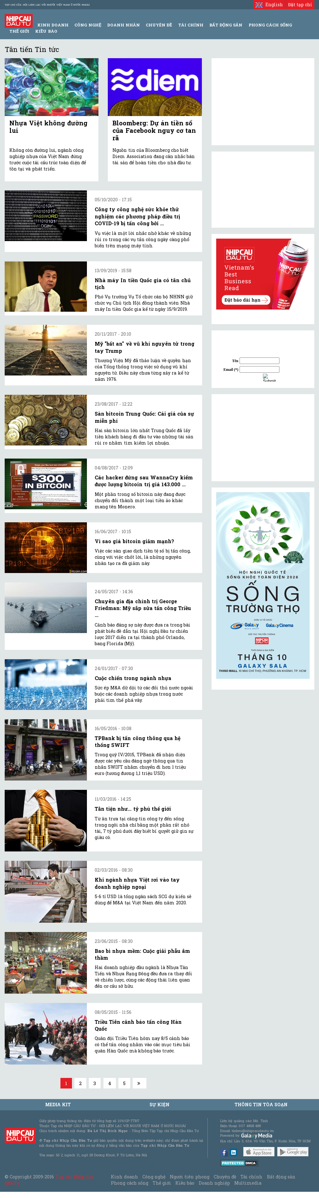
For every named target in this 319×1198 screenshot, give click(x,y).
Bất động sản (225, 25)
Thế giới (19, 31)
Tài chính (251, 1177)
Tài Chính (190, 25)
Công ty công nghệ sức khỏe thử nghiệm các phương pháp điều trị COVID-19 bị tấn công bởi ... (137, 216)
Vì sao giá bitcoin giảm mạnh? (134, 541)
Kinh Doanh (53, 25)
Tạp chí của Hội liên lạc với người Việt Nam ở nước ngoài (47, 4)
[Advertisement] (263, 438)
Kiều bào (46, 31)
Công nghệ (153, 1177)
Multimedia (247, 1183)
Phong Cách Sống (270, 25)
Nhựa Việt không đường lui (48, 126)
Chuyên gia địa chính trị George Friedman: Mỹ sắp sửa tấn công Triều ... (143, 608)
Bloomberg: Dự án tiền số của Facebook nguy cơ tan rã (154, 130)
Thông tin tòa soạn (261, 1104)
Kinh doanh (124, 1177)
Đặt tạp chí (300, 4)
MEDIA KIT (58, 1104)
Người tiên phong (189, 1177)
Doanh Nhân (123, 25)
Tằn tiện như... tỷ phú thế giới (133, 808)
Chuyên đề (159, 25)
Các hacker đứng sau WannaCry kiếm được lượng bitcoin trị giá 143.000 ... (144, 480)
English (269, 4)
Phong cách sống (129, 1183)
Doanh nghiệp (214, 1183)
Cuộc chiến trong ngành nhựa (133, 678)
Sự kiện (159, 1104)
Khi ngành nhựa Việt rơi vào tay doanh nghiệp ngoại (137, 883)
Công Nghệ (87, 25)
